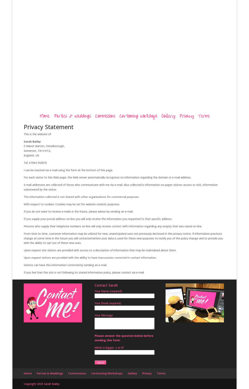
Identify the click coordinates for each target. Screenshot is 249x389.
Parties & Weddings (72, 117)
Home (45, 117)
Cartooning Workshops (138, 117)
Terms (204, 117)
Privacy (186, 117)
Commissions (105, 117)
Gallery (168, 117)
